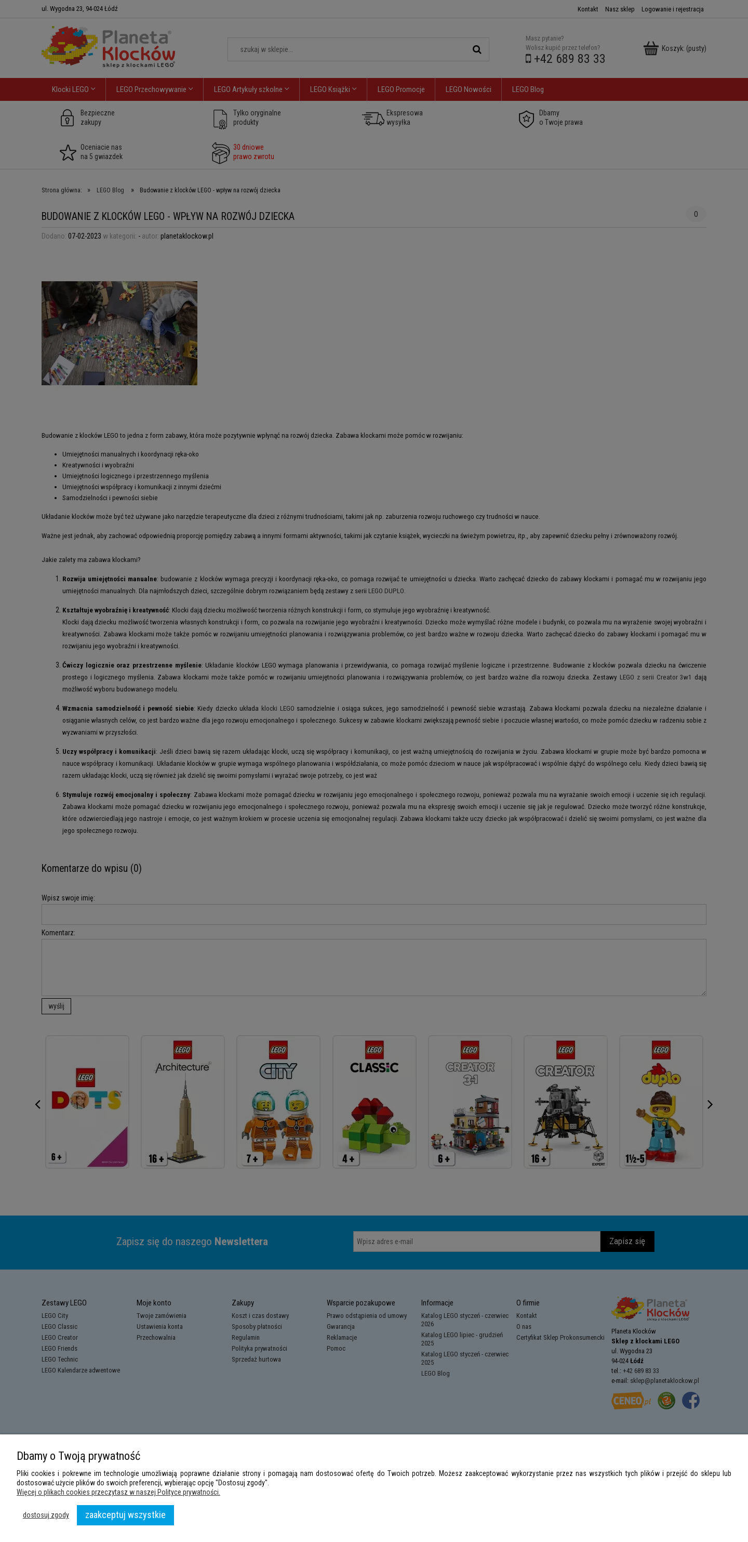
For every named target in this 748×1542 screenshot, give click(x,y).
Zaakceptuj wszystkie (125, 1514)
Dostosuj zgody (46, 1515)
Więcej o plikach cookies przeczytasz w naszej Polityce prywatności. (118, 1492)
